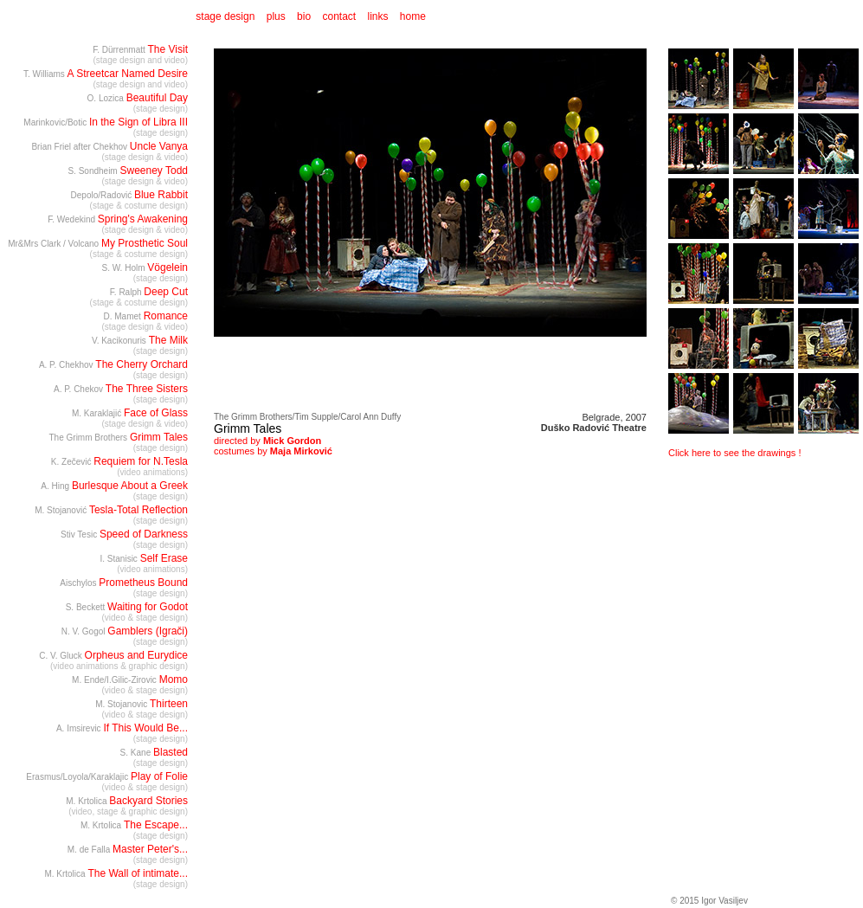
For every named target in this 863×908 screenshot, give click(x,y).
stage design (223, 16)
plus (276, 16)
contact (339, 16)
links (378, 16)
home (413, 16)
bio (304, 16)
